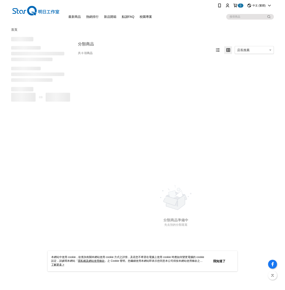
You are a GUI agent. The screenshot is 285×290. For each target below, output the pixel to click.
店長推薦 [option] (243, 50)
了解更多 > (57, 264)
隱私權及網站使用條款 (91, 260)
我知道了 (219, 261)
